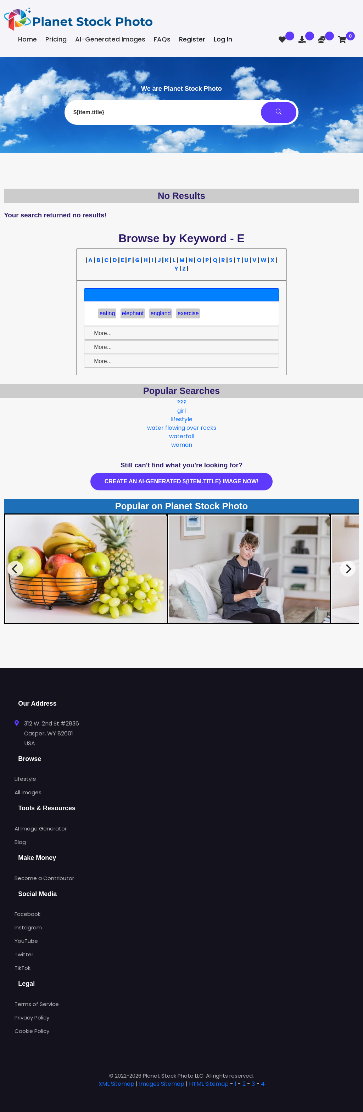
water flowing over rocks (181, 428)
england (161, 313)
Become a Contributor (44, 878)
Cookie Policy (32, 1031)
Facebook (27, 914)
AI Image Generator (41, 828)
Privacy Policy (32, 1017)
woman (181, 445)
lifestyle (181, 419)
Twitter (24, 954)
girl (181, 411)
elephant (133, 313)
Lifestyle (25, 779)
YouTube (26, 941)
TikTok (22, 968)
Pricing (56, 39)
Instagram (28, 927)
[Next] (348, 569)
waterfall (181, 436)
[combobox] (181, 112)
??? (181, 402)
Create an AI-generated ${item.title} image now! (182, 481)
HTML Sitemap (209, 1084)
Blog (20, 842)
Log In (223, 39)
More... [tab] (100, 333)
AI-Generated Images (110, 39)
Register (192, 39)
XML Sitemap (116, 1084)
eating (107, 313)
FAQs (162, 39)
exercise (188, 313)
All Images (28, 792)
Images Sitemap (161, 1084)
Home (27, 39)
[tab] (181, 294)
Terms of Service (37, 1004)
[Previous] (15, 569)
